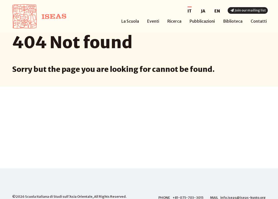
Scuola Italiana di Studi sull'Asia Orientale (58, 196)
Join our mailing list (247, 10)
